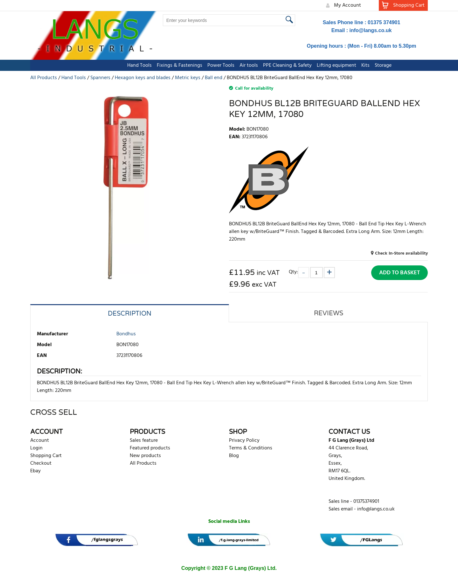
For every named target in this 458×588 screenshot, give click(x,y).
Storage (352, 65)
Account (39, 440)
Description (129, 314)
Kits (335, 65)
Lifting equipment (306, 65)
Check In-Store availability (401, 253)
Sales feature (144, 440)
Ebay (35, 471)
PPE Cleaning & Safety (257, 65)
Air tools (218, 65)
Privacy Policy (244, 440)
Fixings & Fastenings (149, 65)
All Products (143, 463)
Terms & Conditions (250, 448)
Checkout (41, 463)
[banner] (96, 540)
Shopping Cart (46, 456)
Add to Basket (399, 272)
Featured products (150, 448)
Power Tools (190, 65)
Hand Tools (109, 65)
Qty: (293, 272)
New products (145, 456)
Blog (234, 456)
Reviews (328, 313)
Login (36, 448)
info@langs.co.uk (371, 30)
